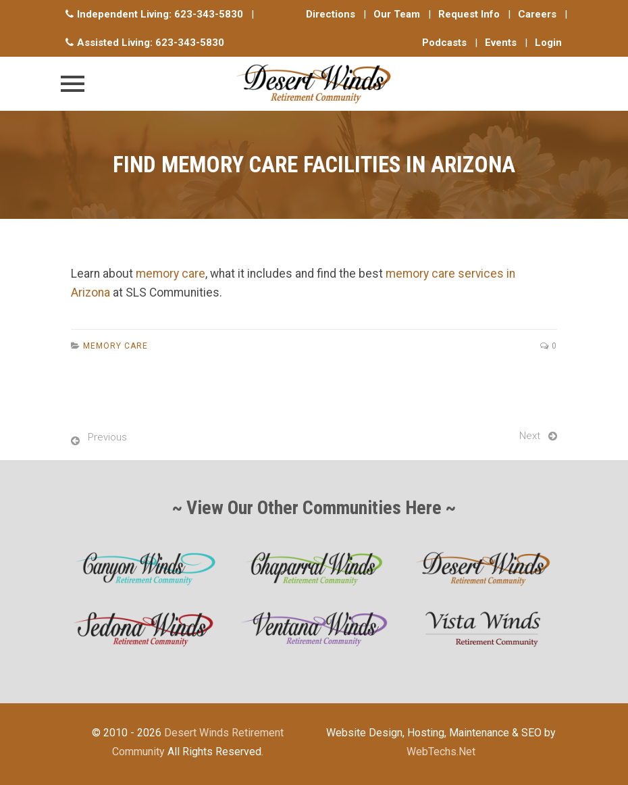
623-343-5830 (208, 14)
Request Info (469, 14)
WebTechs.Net (441, 751)
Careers (537, 14)
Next (529, 436)
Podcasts (444, 42)
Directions (330, 14)
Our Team (396, 14)
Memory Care (115, 346)
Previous (107, 437)
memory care (170, 273)
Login (548, 42)
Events (501, 42)
